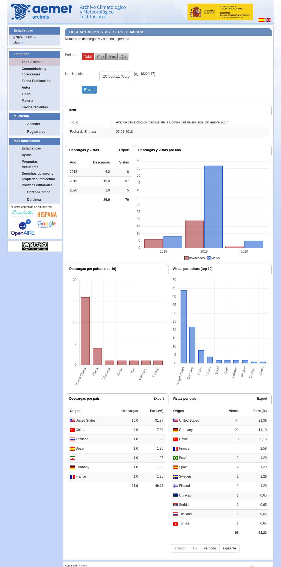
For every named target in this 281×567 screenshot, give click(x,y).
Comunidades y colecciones (34, 71)
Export (124, 150)
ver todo (210, 548)
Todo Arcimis (32, 62)
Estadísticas (31, 148)
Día (123, 56)
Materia (27, 101)
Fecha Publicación (36, 81)
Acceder (33, 124)
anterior (180, 548)
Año (100, 56)
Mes (112, 56)
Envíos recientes (35, 107)
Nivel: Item (24, 37)
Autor (26, 87)
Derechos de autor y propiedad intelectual (38, 176)
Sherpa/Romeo (38, 192)
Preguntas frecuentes (30, 164)
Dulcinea (34, 200)
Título (26, 94)
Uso (18, 43)
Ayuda (27, 155)
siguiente (229, 548)
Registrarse (36, 132)
